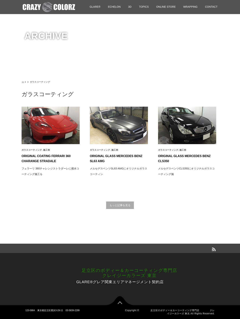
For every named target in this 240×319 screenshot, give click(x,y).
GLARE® (95, 6)
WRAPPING (190, 6)
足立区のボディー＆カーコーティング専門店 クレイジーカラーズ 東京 (120, 273)
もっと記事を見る (120, 205)
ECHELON (114, 6)
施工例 (46, 150)
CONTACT (211, 6)
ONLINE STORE (166, 6)
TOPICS (144, 6)
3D (129, 6)
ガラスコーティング (32, 150)
